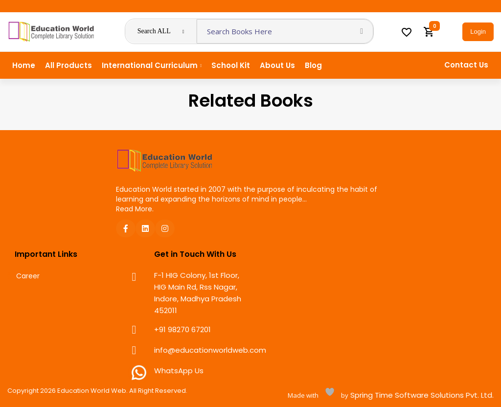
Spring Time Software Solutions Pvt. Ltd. (421, 395)
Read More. (135, 209)
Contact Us (466, 65)
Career (28, 276)
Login (478, 31)
